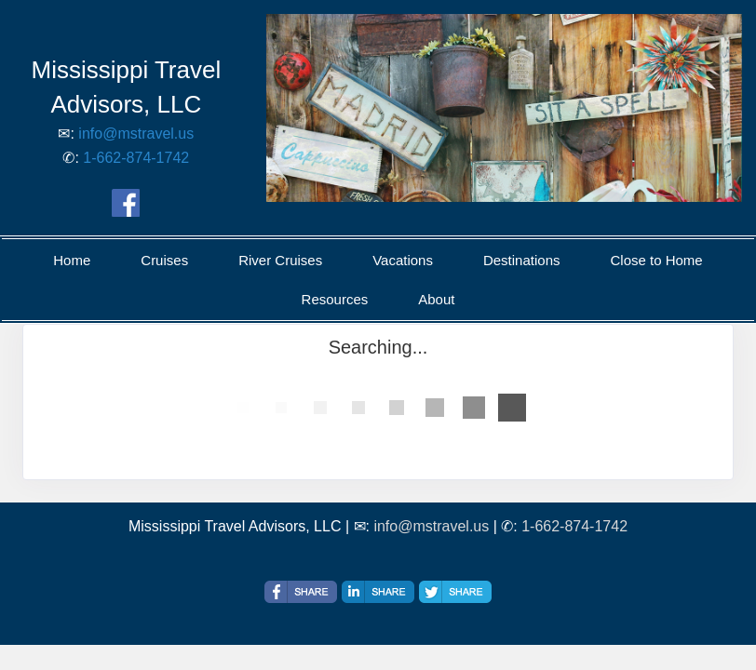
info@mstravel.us (136, 133)
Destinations (521, 260)
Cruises (164, 260)
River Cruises (280, 260)
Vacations (402, 260)
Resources (335, 299)
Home (71, 260)
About (436, 299)
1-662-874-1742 (136, 158)
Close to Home (656, 260)
